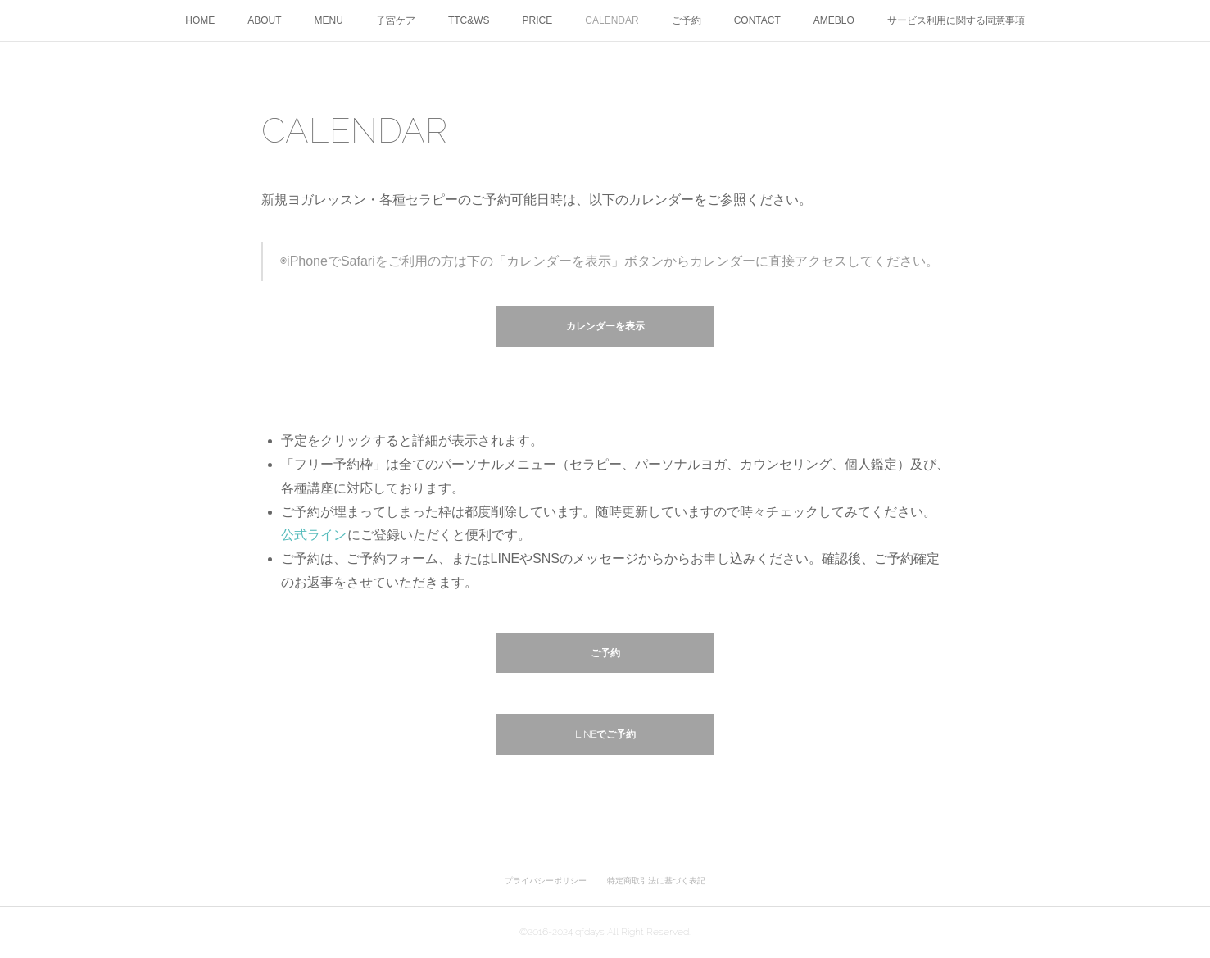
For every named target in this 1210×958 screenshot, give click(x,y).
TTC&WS (469, 20)
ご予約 (686, 20)
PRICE (538, 20)
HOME (200, 20)
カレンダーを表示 (605, 326)
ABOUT (264, 20)
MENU (329, 20)
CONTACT (757, 20)
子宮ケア (395, 20)
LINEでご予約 (605, 734)
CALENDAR (611, 20)
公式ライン (314, 535)
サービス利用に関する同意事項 (956, 20)
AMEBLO (833, 20)
